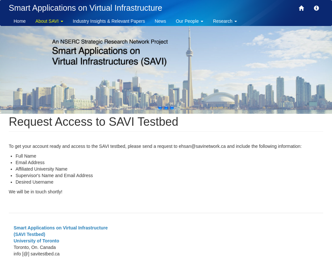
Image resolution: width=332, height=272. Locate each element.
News (160, 21)
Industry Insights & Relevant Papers (109, 21)
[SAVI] (301, 8)
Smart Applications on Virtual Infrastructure (85, 7)
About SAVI (49, 21)
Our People (189, 21)
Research (225, 21)
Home (20, 21)
